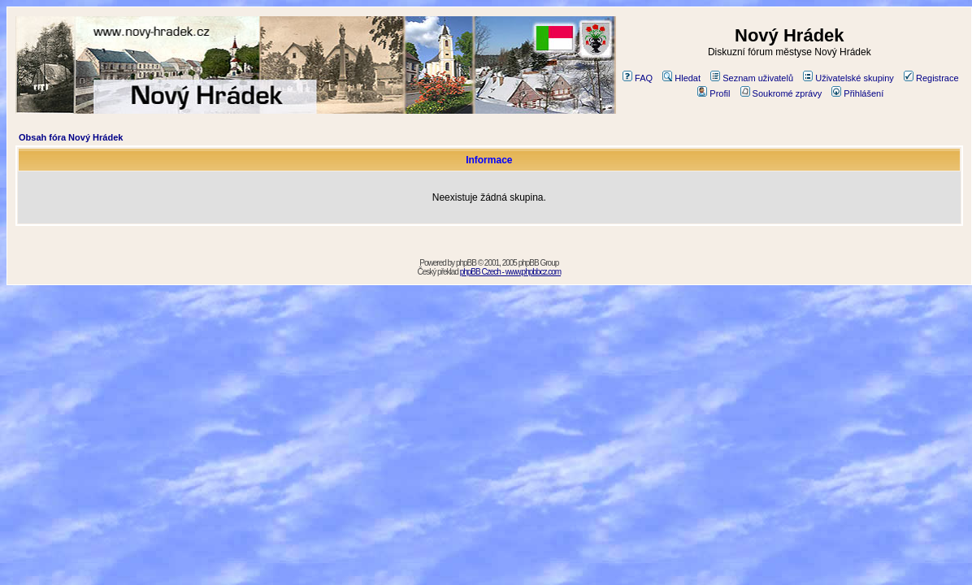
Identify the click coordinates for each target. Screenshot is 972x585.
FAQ (638, 78)
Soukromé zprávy (781, 93)
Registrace (931, 78)
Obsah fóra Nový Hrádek (71, 137)
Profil (713, 93)
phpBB (466, 262)
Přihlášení (857, 93)
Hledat (681, 78)
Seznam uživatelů (751, 78)
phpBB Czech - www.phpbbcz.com (510, 271)
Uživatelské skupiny (848, 78)
